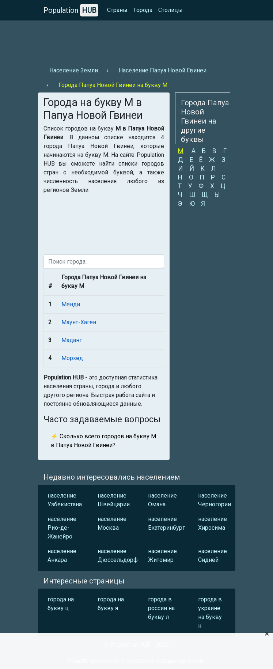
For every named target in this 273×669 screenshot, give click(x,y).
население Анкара (62, 555)
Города (142, 10)
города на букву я (111, 604)
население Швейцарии (114, 500)
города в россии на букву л (161, 608)
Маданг (71, 340)
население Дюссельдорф (114, 555)
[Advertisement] (136, 40)
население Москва (112, 523)
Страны (117, 10)
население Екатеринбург (165, 523)
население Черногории (214, 500)
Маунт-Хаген (78, 322)
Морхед (72, 358)
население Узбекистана (64, 500)
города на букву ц (61, 604)
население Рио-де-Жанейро (62, 527)
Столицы (170, 10)
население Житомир (162, 555)
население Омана (162, 500)
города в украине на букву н (210, 612)
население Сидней (212, 555)
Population (70, 10)
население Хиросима (212, 523)
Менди (70, 304)
